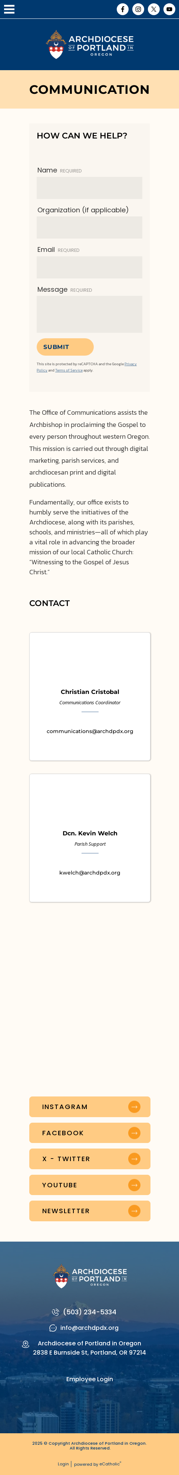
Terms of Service (69, 370)
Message (64, 289)
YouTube (169, 9)
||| (9, 9)
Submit (56, 346)
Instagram (138, 9)
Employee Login (89, 1379)
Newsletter (66, 1210)
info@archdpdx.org (89, 1328)
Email (58, 249)
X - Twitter (66, 1158)
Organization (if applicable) (83, 210)
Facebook (123, 9)
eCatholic (110, 1464)
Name (59, 170)
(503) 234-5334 (89, 1312)
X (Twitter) (154, 9)
